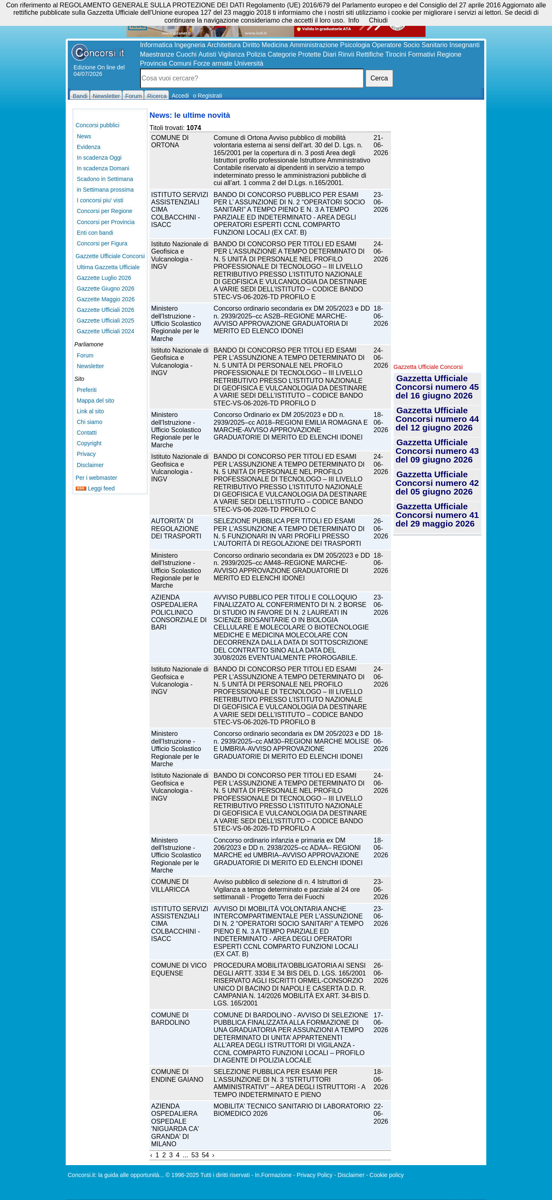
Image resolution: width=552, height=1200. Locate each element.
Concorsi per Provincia (106, 222)
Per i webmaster (96, 477)
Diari (329, 54)
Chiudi (378, 20)
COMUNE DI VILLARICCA (170, 885)
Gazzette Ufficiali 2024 (105, 331)
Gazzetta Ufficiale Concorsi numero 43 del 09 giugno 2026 (437, 451)
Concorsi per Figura (102, 243)
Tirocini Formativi (410, 54)
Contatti (87, 432)
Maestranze (157, 54)
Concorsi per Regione (104, 211)
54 (205, 1155)
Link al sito (90, 411)
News (84, 136)
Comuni (180, 63)
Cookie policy (387, 1175)
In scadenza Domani (103, 168)
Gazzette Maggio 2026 (106, 299)
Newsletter (90, 366)
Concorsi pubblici (98, 125)
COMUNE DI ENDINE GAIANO (177, 1075)
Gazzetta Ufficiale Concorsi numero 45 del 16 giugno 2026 (437, 387)
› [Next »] (213, 1155)
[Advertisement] (437, 234)
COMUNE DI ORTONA (170, 141)
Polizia (256, 54)
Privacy (86, 454)
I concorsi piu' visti (100, 200)
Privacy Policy (314, 1175)
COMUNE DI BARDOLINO (170, 1019)
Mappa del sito (95, 400)
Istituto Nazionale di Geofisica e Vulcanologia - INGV (180, 255)
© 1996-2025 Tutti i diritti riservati (208, 1175)
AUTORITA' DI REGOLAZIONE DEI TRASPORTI (176, 529)
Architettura (224, 44)
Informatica (156, 44)
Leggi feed (95, 488)
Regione (449, 54)
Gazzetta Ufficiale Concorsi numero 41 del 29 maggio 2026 (437, 515)
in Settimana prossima (105, 189)
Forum (85, 355)
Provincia (153, 63)
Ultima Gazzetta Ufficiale (108, 267)
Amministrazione (314, 44)
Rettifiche (370, 54)
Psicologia (355, 44)
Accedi (180, 95)
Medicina (275, 44)
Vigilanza (231, 54)
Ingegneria (189, 44)
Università (248, 63)
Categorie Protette (294, 54)
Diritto (251, 44)
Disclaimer (90, 465)
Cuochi (186, 54)
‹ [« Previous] (151, 1155)
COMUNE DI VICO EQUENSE (179, 969)
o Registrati (207, 95)
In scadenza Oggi (99, 157)
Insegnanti (464, 44)
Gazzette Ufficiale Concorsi (110, 256)
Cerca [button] (379, 78)
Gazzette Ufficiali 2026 (105, 310)
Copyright (89, 443)
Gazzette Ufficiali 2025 (105, 320)
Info (353, 20)
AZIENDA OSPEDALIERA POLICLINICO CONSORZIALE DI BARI (179, 612)
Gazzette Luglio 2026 (104, 278)
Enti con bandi (95, 232)
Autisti (207, 54)
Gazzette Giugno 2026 (105, 288)
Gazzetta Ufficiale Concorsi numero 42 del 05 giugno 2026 (437, 483)
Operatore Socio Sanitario (409, 44)
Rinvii (346, 54)
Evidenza (89, 147)
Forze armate (212, 63)
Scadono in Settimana (105, 179)
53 (195, 1155)
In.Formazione (273, 1175)
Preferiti (87, 390)
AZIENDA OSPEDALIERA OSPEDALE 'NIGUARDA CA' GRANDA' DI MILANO (175, 1125)
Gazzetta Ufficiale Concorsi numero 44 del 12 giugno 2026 (437, 419)
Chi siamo (89, 422)
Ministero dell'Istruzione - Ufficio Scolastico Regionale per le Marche (176, 323)
